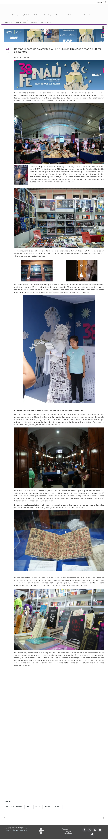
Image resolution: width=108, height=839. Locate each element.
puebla (58, 807)
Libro (37, 807)
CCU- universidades (14, 807)
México (47, 807)
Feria (28, 807)
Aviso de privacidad (20, 829)
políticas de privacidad (11, 830)
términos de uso (20, 831)
